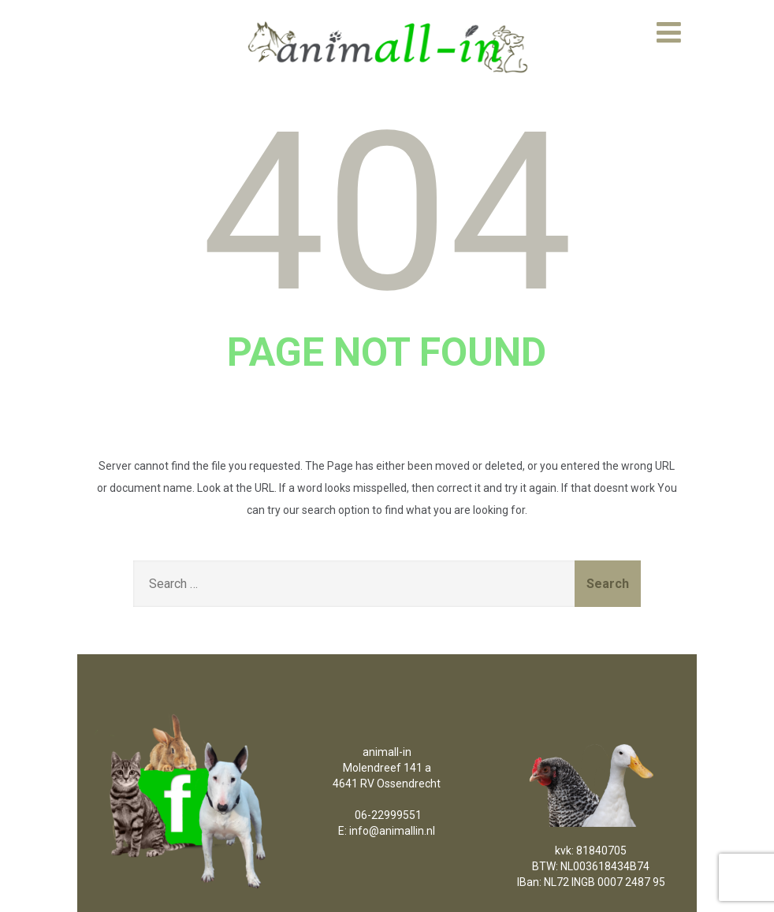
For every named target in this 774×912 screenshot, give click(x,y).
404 (386, 213)
